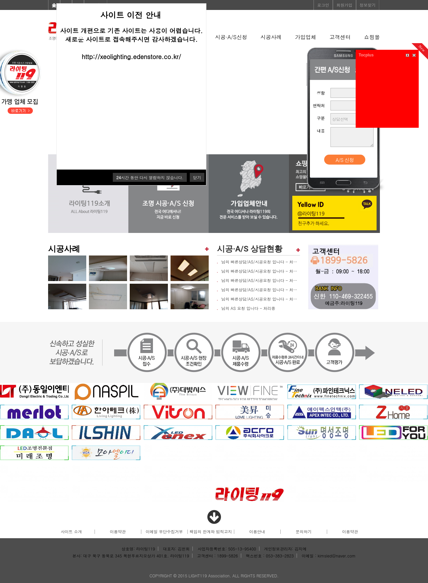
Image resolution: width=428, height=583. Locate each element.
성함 (321, 93)
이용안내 (257, 531)
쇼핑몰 (372, 37)
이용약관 (118, 531)
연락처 (319, 105)
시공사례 (271, 37)
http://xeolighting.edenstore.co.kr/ (131, 56)
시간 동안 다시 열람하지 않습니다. (149, 177)
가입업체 (305, 37)
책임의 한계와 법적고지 (210, 531)
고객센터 (340, 37)
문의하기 (304, 531)
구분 (321, 118)
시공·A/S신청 (231, 37)
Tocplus (366, 55)
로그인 (323, 5)
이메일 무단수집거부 (164, 531)
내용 (321, 130)
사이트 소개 (71, 531)
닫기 (197, 177)
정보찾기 (368, 5)
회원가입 (344, 5)
